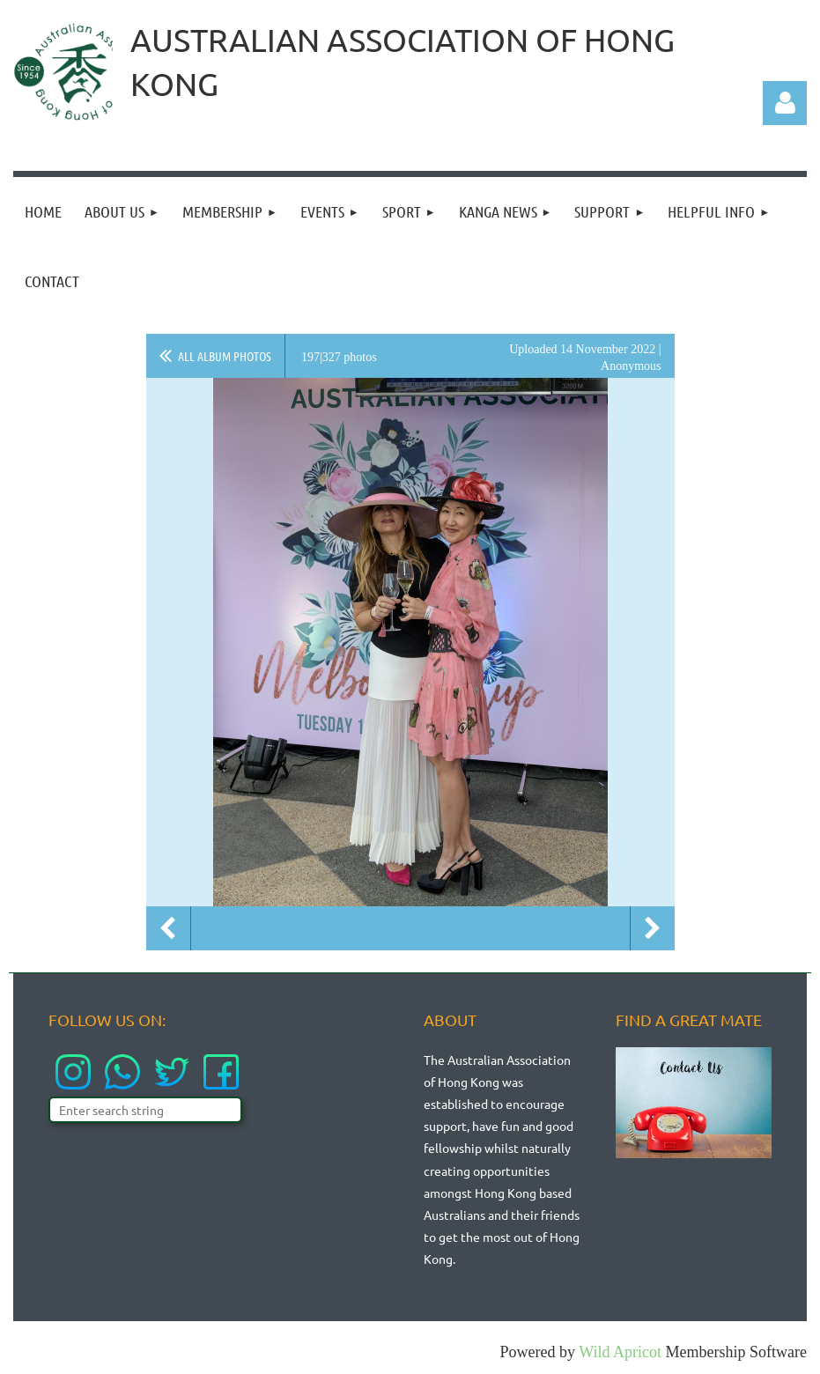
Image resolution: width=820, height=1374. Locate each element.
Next (653, 928)
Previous (168, 928)
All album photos (224, 356)
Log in (785, 103)
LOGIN (774, 42)
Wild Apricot (620, 1352)
